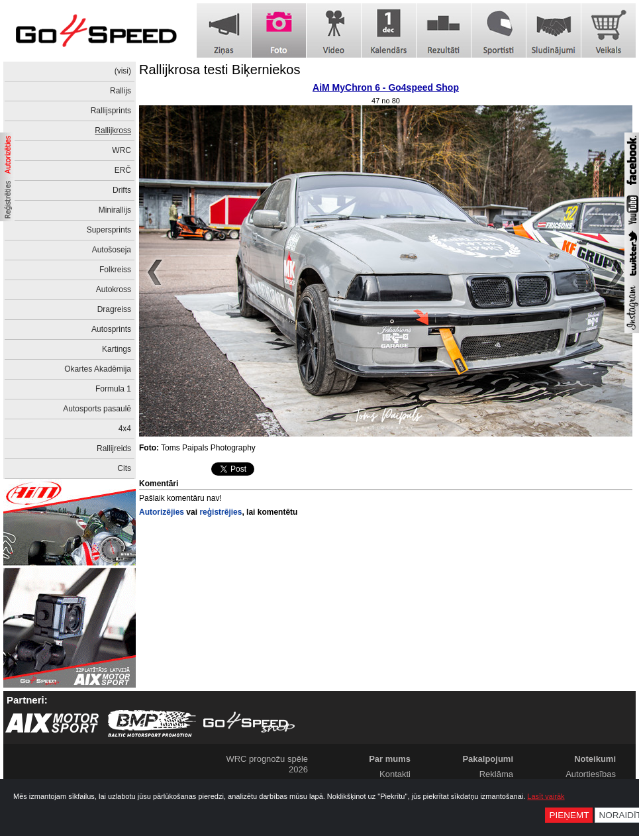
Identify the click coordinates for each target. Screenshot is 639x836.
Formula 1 (113, 388)
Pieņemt (569, 815)
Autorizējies (161, 512)
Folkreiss (115, 269)
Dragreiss (114, 309)
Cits (124, 468)
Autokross (113, 289)
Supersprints (109, 230)
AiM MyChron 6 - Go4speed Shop (386, 87)
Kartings (116, 349)
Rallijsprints (111, 110)
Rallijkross (113, 130)
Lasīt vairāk (545, 796)
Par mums (390, 759)
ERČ (123, 170)
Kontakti (395, 774)
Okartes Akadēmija (97, 369)
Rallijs (120, 90)
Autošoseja (111, 249)
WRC (121, 150)
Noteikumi (595, 759)
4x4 (125, 428)
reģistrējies (220, 512)
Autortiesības (590, 774)
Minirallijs (115, 210)
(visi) (123, 71)
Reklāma (496, 774)
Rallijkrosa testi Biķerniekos (219, 69)
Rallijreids (114, 448)
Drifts (122, 190)
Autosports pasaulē (97, 408)
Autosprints (111, 329)
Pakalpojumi (487, 759)
